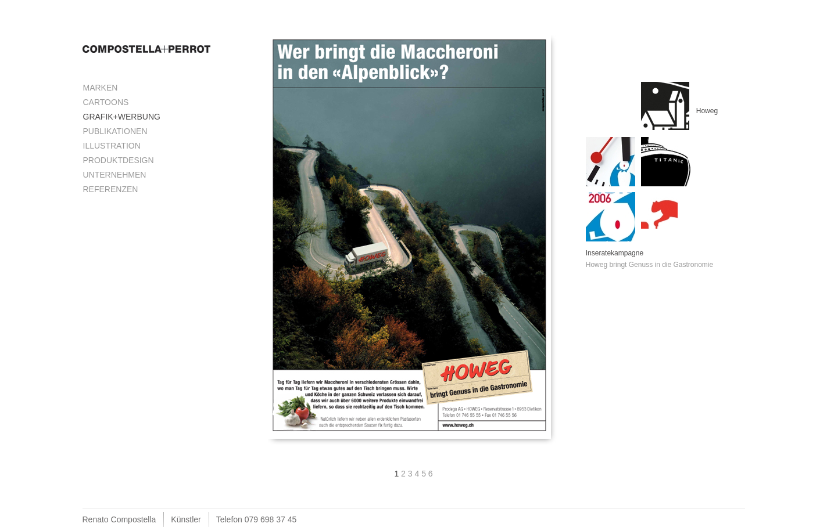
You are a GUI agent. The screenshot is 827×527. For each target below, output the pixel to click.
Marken (100, 87)
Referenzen (110, 189)
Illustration (112, 145)
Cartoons (106, 102)
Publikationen (115, 131)
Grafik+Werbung (121, 116)
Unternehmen (114, 174)
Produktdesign (118, 160)
